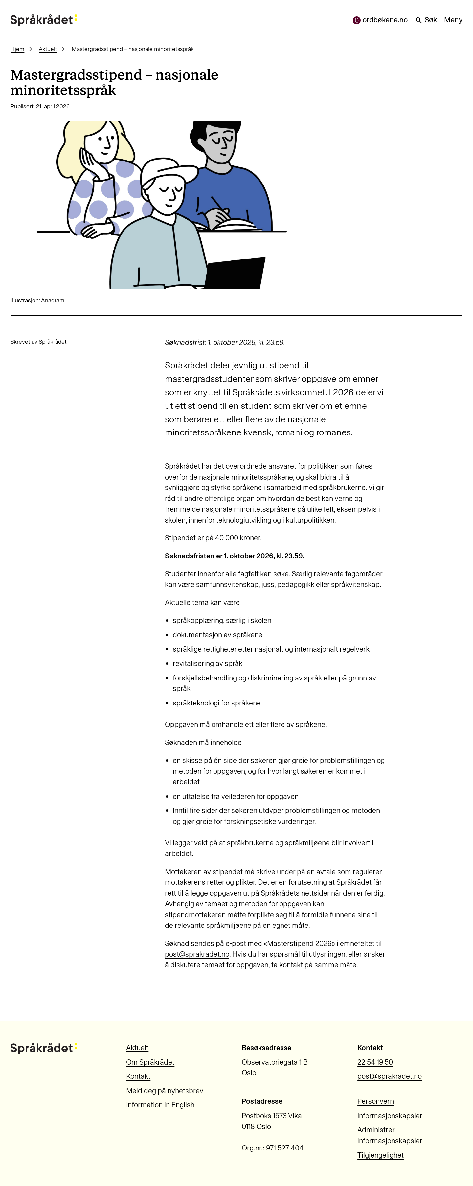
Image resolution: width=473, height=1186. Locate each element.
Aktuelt (48, 48)
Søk (426, 19)
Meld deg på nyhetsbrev (164, 1090)
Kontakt (138, 1076)
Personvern (375, 1101)
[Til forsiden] (44, 20)
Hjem (17, 48)
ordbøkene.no (380, 19)
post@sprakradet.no (197, 954)
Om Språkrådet (150, 1062)
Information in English (160, 1104)
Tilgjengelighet (380, 1155)
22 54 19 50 (375, 1062)
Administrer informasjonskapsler (389, 1135)
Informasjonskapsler (389, 1115)
